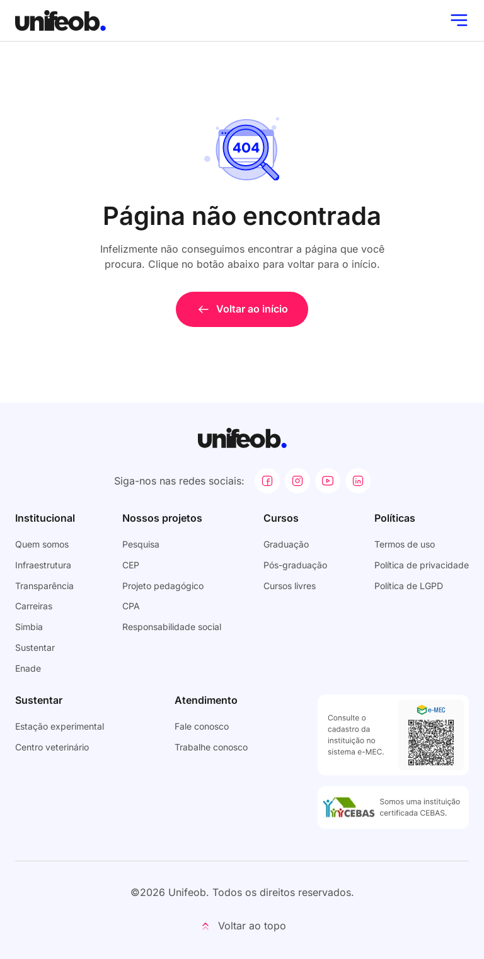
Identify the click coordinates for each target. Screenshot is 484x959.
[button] (242, 926)
